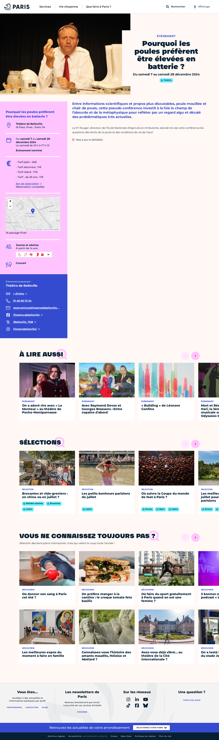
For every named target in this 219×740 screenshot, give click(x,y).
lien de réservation (27, 183)
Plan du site (165, 736)
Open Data (126, 736)
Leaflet (33, 229)
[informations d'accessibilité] (34, 254)
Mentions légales (56, 736)
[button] (33, 211)
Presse (114, 736)
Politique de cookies (145, 736)
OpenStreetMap (47, 229)
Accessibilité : (87, 736)
